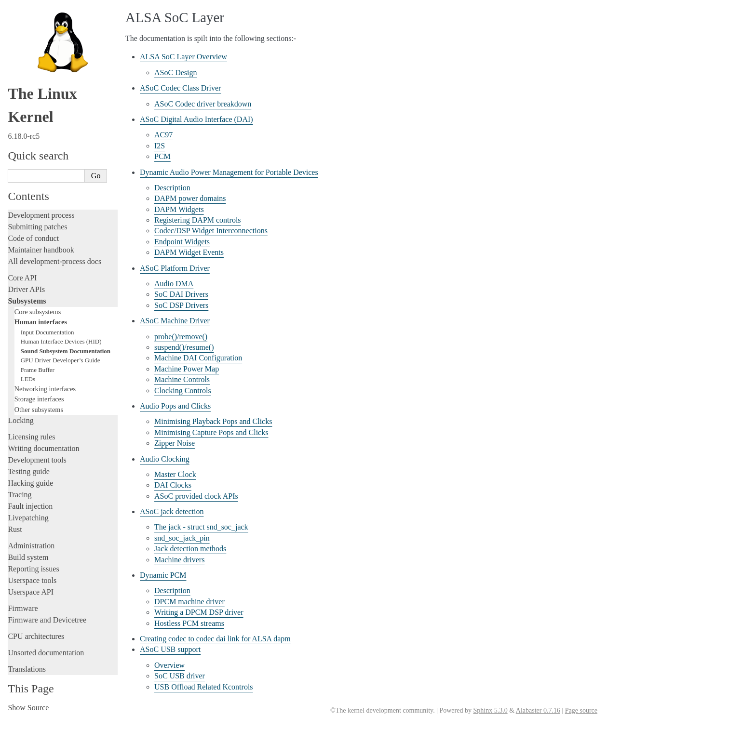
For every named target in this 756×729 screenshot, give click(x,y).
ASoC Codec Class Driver (180, 88)
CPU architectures (36, 636)
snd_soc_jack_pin (182, 538)
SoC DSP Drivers (181, 305)
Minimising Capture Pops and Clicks (211, 432)
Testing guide (28, 471)
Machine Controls (182, 379)
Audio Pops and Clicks (175, 406)
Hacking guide (30, 483)
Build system (28, 557)
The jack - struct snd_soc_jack (201, 527)
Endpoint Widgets (182, 242)
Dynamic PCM (163, 575)
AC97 (163, 135)
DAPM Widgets (179, 209)
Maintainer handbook (41, 250)
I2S (159, 146)
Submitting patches (37, 227)
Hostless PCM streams (189, 623)
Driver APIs (26, 289)
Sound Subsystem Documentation (65, 351)
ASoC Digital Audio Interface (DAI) (196, 119)
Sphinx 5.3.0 (490, 710)
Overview (169, 665)
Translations (27, 669)
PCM (162, 156)
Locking (20, 420)
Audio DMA (173, 283)
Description (172, 188)
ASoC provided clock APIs (196, 496)
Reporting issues (33, 569)
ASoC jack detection (171, 511)
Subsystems (27, 301)
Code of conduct (33, 238)
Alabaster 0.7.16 (538, 710)
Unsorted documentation (46, 653)
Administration (31, 546)
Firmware (23, 608)
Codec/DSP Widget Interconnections (211, 230)
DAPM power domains (190, 198)
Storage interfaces (39, 399)
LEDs (28, 379)
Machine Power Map (186, 369)
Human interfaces (40, 322)
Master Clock (175, 474)
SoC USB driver (179, 676)
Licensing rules (31, 437)
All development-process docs (54, 261)
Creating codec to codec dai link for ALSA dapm (215, 639)
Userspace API (31, 592)
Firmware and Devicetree (47, 620)
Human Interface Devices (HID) (61, 341)
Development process (41, 215)
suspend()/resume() (184, 347)
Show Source (28, 707)
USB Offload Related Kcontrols (203, 687)
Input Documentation (47, 332)
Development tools (37, 460)
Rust (15, 529)
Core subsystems (37, 312)
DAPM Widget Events (189, 252)
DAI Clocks (172, 485)
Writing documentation (43, 448)
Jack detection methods (190, 548)
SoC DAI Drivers (181, 294)
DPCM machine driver (189, 601)
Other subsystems (38, 409)
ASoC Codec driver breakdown (202, 104)
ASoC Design (175, 72)
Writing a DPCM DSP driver (198, 612)
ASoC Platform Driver (175, 268)
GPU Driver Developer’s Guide (60, 360)
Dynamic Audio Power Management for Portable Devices (229, 172)
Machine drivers (179, 560)
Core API (22, 278)
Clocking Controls (182, 390)
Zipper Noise (174, 443)
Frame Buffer (37, 369)
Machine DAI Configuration (198, 358)
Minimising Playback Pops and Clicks (213, 421)
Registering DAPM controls (197, 220)
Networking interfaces (45, 389)
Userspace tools (32, 580)
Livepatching (28, 518)
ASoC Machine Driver (175, 321)
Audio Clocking (164, 459)
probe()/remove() (180, 336)
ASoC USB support (170, 649)
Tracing (19, 494)
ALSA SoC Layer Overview (183, 57)
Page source (581, 710)
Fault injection (30, 506)
